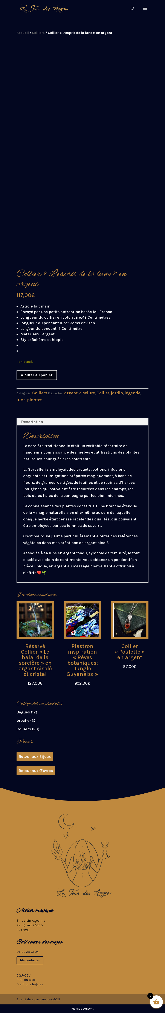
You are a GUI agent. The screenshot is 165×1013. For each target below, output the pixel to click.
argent (71, 392)
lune (21, 399)
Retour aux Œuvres (36, 770)
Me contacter (30, 960)
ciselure (87, 392)
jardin (117, 392)
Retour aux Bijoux (35, 756)
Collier (102, 392)
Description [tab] (32, 421)
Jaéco (44, 999)
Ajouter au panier (37, 375)
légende (132, 392)
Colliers (38, 33)
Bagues (23, 712)
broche (23, 720)
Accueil (23, 33)
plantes (34, 399)
